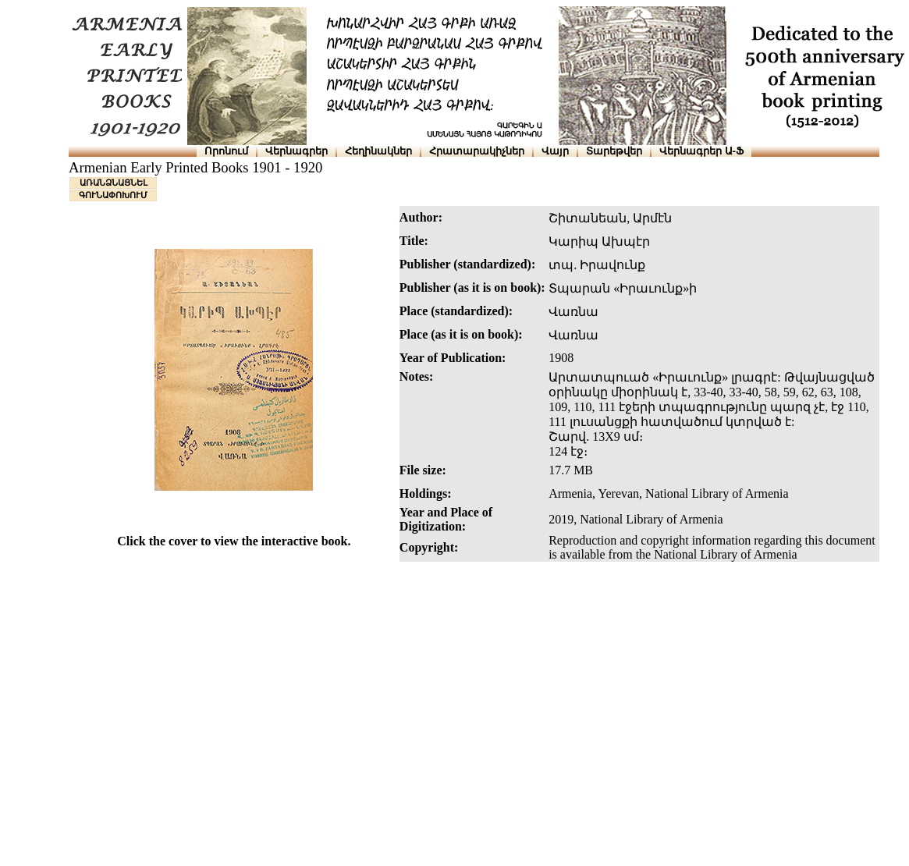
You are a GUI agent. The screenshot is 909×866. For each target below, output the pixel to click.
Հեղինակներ (378, 151)
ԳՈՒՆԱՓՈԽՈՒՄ (113, 195)
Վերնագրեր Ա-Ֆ (701, 151)
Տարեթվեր (614, 151)
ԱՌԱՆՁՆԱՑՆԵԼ (113, 182)
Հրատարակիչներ (476, 151)
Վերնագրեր (296, 151)
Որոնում (226, 151)
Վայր (555, 151)
